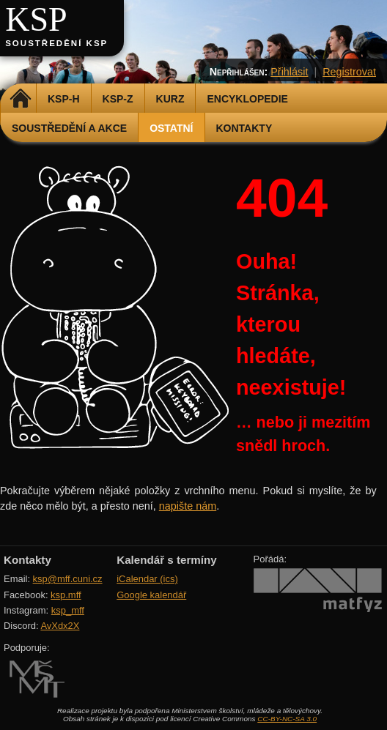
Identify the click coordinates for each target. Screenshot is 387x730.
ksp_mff (67, 610)
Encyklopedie (247, 99)
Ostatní (171, 128)
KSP (36, 19)
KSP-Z (118, 99)
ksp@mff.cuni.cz (68, 578)
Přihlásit (289, 72)
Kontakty (244, 128)
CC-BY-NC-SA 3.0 (287, 719)
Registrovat (349, 72)
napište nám (187, 506)
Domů (20, 99)
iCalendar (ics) (147, 578)
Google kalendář (151, 594)
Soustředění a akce (69, 128)
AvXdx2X (59, 625)
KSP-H (64, 99)
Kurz (170, 99)
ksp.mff (66, 594)
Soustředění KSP (56, 43)
